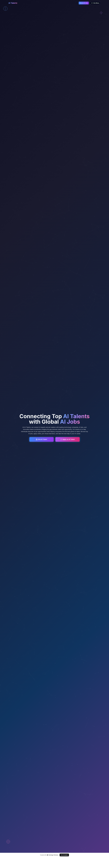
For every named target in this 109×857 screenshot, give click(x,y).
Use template (64, 855)
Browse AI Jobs (84, 3)
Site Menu (95, 3)
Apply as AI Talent (67, 439)
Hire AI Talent (41, 439)
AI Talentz (12, 3)
